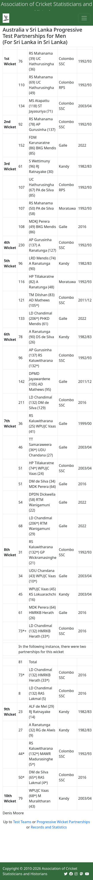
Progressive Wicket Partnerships (63, 821)
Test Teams (22, 821)
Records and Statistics (49, 827)
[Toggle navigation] (84, 18)
